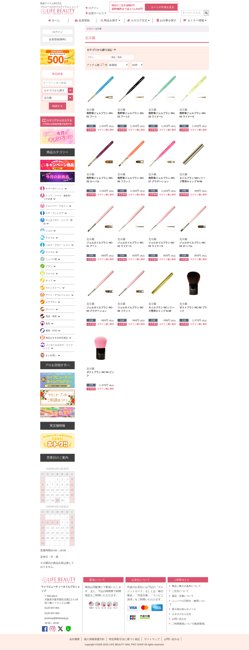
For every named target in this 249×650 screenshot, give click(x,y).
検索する (57, 106)
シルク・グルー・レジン (58, 245)
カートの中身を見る (162, 7)
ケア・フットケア (55, 213)
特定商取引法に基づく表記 (124, 639)
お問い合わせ (179, 619)
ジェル (49, 230)
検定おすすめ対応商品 (57, 338)
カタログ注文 (138, 20)
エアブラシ (51, 302)
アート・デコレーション (58, 295)
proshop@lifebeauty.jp (56, 618)
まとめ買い (51, 355)
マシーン (50, 309)
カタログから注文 (181, 614)
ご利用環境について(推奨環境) (188, 623)
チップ (49, 280)
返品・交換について (183, 595)
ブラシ (91, 57)
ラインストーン (54, 287)
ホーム (54, 20)
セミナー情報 (194, 20)
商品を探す (110, 20)
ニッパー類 (51, 259)
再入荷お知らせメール (184, 609)
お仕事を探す (166, 20)
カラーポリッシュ (55, 188)
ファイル (50, 252)
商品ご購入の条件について (186, 586)
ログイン (92, 7)
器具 (48, 323)
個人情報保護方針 (94, 639)
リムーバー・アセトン (57, 206)
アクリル (50, 237)
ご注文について (180, 591)
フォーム (50, 273)
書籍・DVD (52, 330)
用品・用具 (116, 57)
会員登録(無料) (57, 39)
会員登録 (82, 20)
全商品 (90, 29)
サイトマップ (152, 639)
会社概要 (74, 639)
